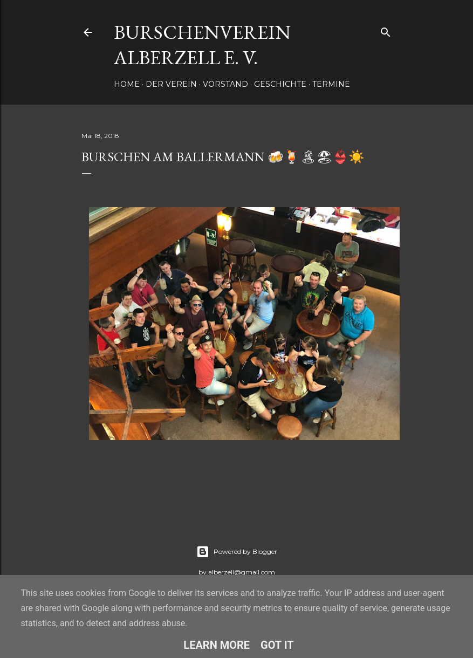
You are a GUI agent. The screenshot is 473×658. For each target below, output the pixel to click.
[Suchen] (385, 29)
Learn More (216, 645)
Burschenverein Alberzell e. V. (202, 44)
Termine (331, 84)
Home (127, 84)
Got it (277, 645)
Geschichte (280, 84)
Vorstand (225, 84)
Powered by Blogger (236, 551)
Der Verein (171, 84)
